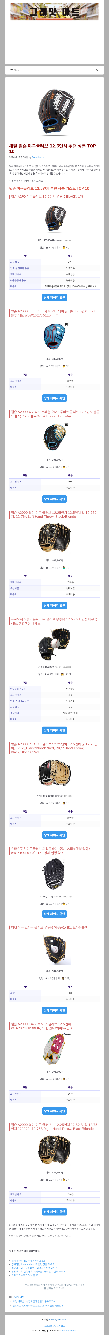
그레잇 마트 (18, 1297)
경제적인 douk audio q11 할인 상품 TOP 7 (32, 1264)
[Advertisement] (54, 44)
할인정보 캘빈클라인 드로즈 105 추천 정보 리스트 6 (38, 1305)
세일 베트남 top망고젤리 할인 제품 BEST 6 (34, 1301)
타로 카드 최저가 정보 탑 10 (24, 1275)
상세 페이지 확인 (54, 297)
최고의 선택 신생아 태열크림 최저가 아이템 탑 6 (34, 1268)
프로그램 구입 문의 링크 (54, 1325)
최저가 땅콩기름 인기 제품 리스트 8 (28, 1261)
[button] (97, 70)
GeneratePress (69, 1330)
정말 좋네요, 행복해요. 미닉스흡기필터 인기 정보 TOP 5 (38, 1271)
